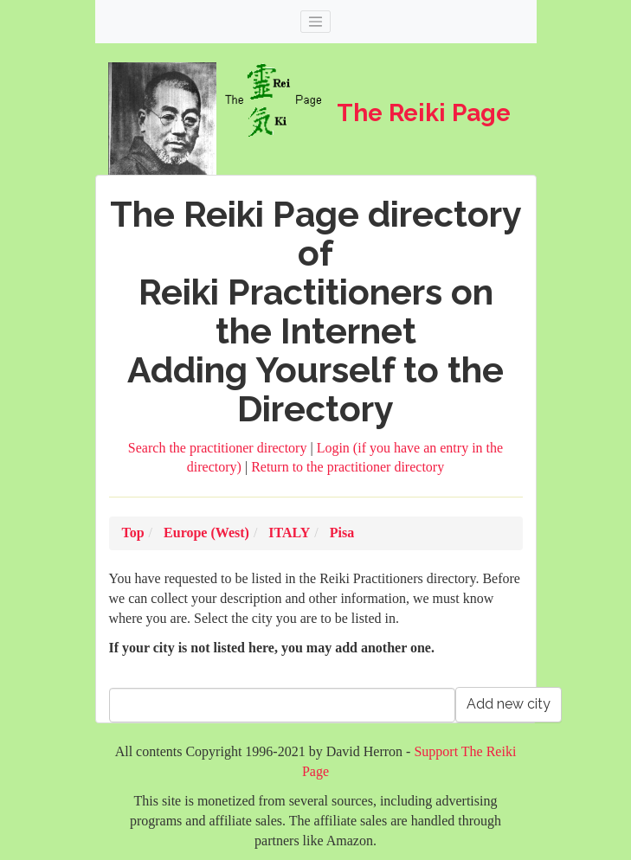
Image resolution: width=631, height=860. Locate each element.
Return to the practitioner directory (347, 466)
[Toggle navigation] (316, 21)
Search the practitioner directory (219, 447)
